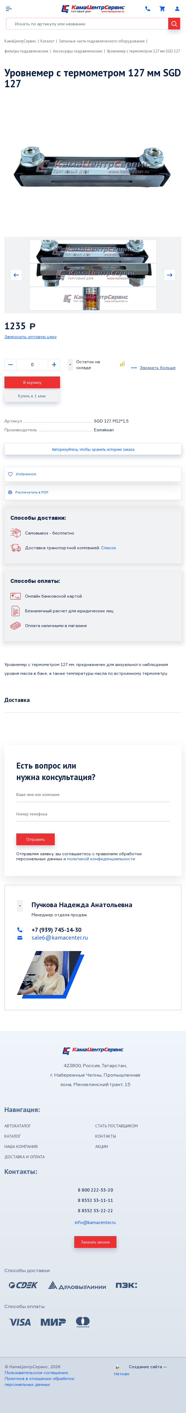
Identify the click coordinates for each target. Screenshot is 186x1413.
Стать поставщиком (116, 1126)
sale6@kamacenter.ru (60, 937)
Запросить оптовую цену (30, 336)
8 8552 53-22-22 (95, 1210)
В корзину (32, 382)
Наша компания (21, 1146)
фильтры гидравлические (26, 51)
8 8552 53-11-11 (95, 1200)
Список (108, 547)
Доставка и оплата (24, 1156)
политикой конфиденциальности (101, 858)
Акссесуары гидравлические (77, 51)
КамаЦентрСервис (20, 41)
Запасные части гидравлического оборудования (102, 41)
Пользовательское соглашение (36, 1372)
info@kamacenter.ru (95, 1222)
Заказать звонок (95, 1242)
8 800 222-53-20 (95, 1190)
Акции (101, 1146)
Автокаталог (17, 1126)
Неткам (121, 1373)
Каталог (47, 41)
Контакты (105, 1136)
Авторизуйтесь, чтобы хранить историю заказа (93, 449)
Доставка (17, 700)
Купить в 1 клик (32, 396)
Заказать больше (158, 367)
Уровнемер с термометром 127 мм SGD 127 (143, 51)
